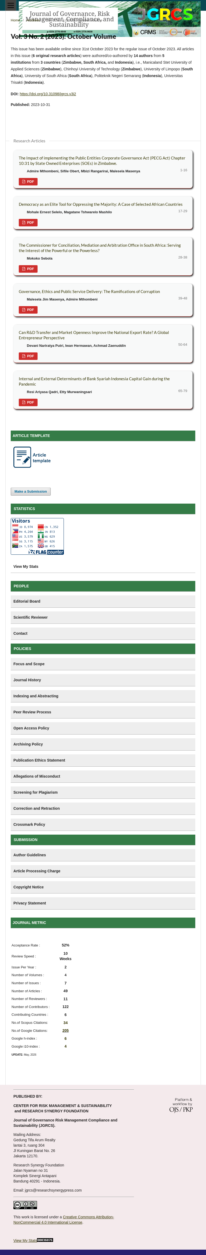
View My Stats (25, 1240)
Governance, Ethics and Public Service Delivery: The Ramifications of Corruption (89, 291)
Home (15, 20)
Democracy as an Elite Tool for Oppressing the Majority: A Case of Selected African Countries (101, 204)
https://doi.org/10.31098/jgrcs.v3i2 (48, 94)
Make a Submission (30, 491)
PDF (30, 182)
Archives (33, 20)
